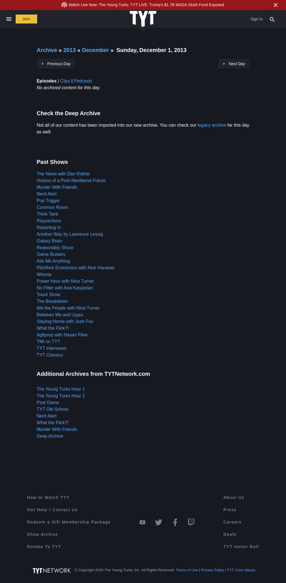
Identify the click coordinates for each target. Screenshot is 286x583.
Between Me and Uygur (60, 314)
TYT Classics (50, 355)
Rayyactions (49, 220)
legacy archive (212, 125)
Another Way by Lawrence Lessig (70, 234)
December (96, 50)
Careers (232, 522)
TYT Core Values (241, 570)
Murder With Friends (57, 187)
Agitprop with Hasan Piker (62, 334)
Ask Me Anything (53, 261)
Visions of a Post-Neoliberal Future (71, 180)
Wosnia (44, 274)
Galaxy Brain (49, 241)
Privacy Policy (212, 570)
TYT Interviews (51, 348)
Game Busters (51, 254)
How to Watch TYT (48, 497)
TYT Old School (52, 409)
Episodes (46, 81)
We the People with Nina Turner (68, 308)
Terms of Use (187, 570)
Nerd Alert (46, 194)
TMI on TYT (48, 341)
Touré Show (48, 294)
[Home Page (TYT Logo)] (143, 19)
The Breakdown (52, 301)
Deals (230, 534)
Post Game (48, 402)
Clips (65, 81)
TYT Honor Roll (241, 546)
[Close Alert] (275, 5)
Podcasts (83, 81)
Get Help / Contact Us (52, 510)
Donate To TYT (44, 546)
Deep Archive (50, 436)
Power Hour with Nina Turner (65, 281)
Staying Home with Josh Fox (65, 321)
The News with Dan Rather (63, 173)
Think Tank (47, 214)
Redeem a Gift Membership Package (69, 522)
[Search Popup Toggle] (272, 19)
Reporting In (49, 227)
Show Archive (42, 534)
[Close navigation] (9, 19)
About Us (233, 497)
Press (230, 510)
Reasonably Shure (55, 247)
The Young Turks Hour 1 (61, 389)
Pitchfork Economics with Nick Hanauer (76, 267)
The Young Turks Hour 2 (61, 395)
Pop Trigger (48, 200)
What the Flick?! (53, 328)
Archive (47, 50)
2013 (69, 50)
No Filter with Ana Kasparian (65, 287)
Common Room (52, 207)
